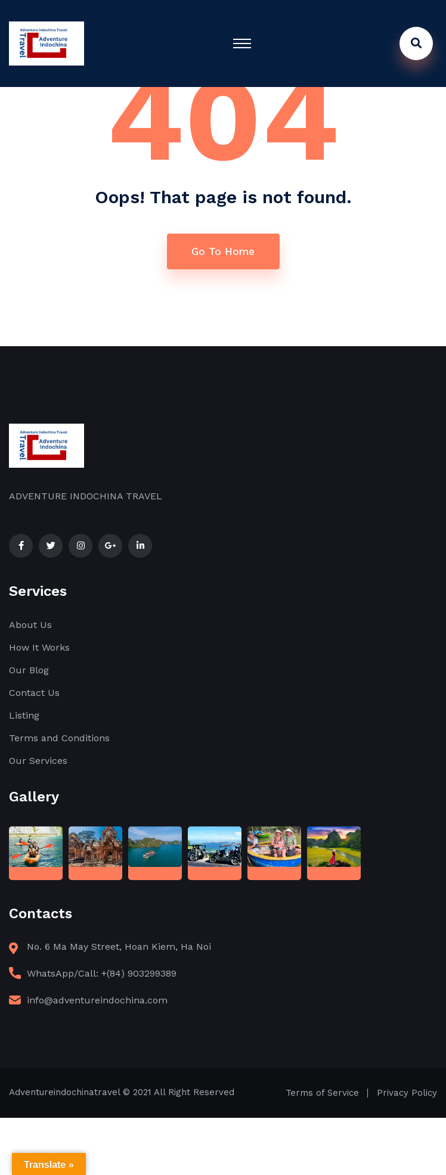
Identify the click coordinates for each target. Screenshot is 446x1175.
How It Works (39, 647)
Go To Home (223, 251)
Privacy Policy (407, 1092)
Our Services (38, 760)
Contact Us (34, 692)
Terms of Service (322, 1092)
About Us (30, 624)
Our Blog (29, 670)
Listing (24, 715)
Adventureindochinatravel (64, 1092)
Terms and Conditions (59, 738)
